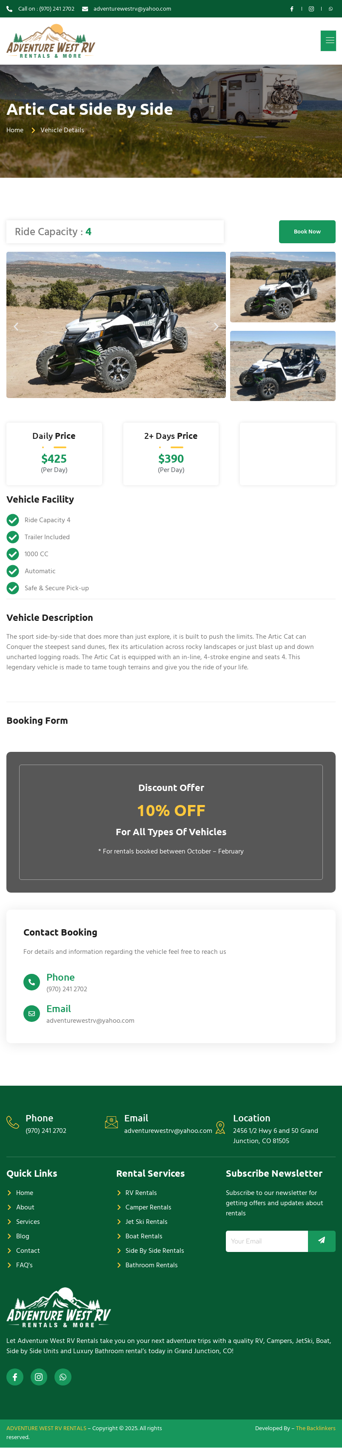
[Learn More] (171, 983)
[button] (16, 326)
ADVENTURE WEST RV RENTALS (46, 1428)
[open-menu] (329, 41)
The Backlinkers (316, 1428)
